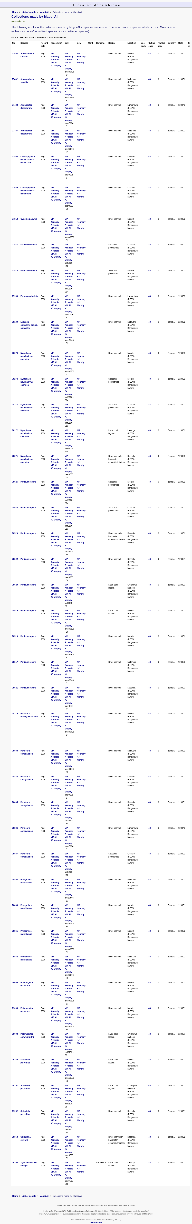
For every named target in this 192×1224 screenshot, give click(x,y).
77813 (15, 219)
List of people (29, 12)
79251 (15, 1085)
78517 (15, 662)
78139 (15, 322)
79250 (15, 1060)
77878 (15, 270)
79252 (15, 1111)
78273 (15, 404)
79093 (15, 1034)
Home (15, 12)
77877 (15, 245)
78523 (15, 533)
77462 (15, 79)
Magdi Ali (44, 12)
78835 (15, 802)
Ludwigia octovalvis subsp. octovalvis (29, 325)
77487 (15, 131)
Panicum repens (28, 482)
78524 (15, 507)
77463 (15, 53)
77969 (15, 296)
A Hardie (55, 59)
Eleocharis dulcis (29, 245)
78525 (15, 482)
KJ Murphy (56, 66)
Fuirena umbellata (29, 296)
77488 (15, 105)
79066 (15, 1008)
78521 (15, 688)
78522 (15, 559)
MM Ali (54, 62)
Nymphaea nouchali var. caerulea (27, 356)
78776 (15, 713)
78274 (15, 379)
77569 (15, 187)
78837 (15, 854)
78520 (15, 585)
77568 (15, 156)
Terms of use (96, 1222)
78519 (15, 610)
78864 (15, 957)
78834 (15, 776)
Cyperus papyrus (29, 219)
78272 (15, 430)
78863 (15, 879)
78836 (15, 828)
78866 (15, 905)
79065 (15, 982)
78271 (15, 456)
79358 (15, 1137)
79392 (15, 1163)
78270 (15, 353)
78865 (15, 931)
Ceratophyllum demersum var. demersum (28, 159)
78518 (15, 636)
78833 (15, 751)
